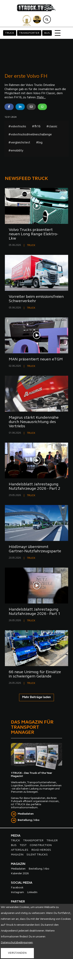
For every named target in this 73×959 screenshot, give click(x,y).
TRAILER (52, 840)
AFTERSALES (19, 850)
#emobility (15, 150)
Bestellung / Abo (29, 820)
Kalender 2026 (20, 873)
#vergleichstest (19, 142)
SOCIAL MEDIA (21, 882)
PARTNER (18, 901)
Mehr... (41, 97)
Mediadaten (26, 813)
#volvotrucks (17, 126)
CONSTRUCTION (41, 845)
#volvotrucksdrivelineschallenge (30, 134)
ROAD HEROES (41, 850)
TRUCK (9, 33)
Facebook (17, 887)
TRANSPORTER (29, 33)
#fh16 (36, 126)
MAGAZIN (17, 854)
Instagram (17, 892)
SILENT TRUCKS (37, 854)
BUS (47, 33)
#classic (51, 126)
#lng (39, 142)
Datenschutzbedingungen (17, 942)
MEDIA (15, 835)
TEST (23, 845)
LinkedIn (32, 892)
